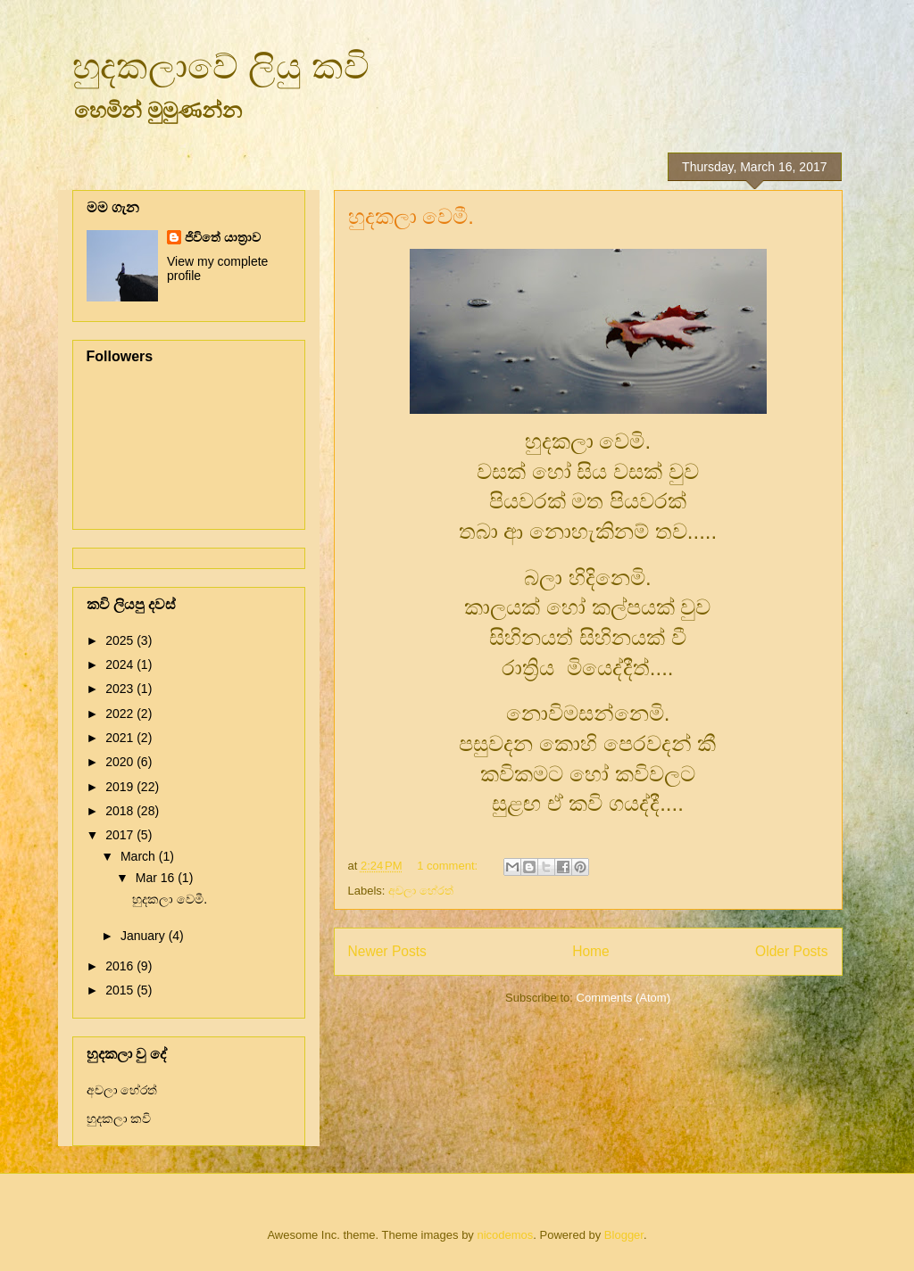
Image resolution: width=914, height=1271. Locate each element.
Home (591, 951)
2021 (121, 737)
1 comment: (449, 865)
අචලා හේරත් (420, 890)
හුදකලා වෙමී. (411, 216)
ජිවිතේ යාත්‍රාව (223, 237)
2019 (121, 787)
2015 (121, 990)
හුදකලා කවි (119, 1118)
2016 (121, 966)
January (144, 935)
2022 (121, 713)
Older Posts (791, 951)
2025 (121, 640)
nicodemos (505, 1235)
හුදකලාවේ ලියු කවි (221, 66)
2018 (121, 811)
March (139, 856)
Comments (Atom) (623, 997)
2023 (121, 688)
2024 (121, 664)
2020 (121, 762)
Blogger (624, 1235)
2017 (121, 835)
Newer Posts (387, 951)
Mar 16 (157, 878)
